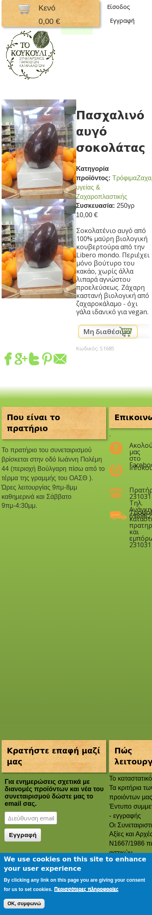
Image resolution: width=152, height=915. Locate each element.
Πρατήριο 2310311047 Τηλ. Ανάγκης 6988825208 (134, 493)
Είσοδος (118, 7)
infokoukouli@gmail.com (134, 467)
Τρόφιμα (124, 178)
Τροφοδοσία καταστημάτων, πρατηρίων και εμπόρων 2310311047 (134, 515)
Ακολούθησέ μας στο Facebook (134, 448)
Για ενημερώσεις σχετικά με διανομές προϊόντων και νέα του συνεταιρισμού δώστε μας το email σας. (53, 792)
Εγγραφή (122, 20)
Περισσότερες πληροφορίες (86, 889)
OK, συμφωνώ (24, 903)
